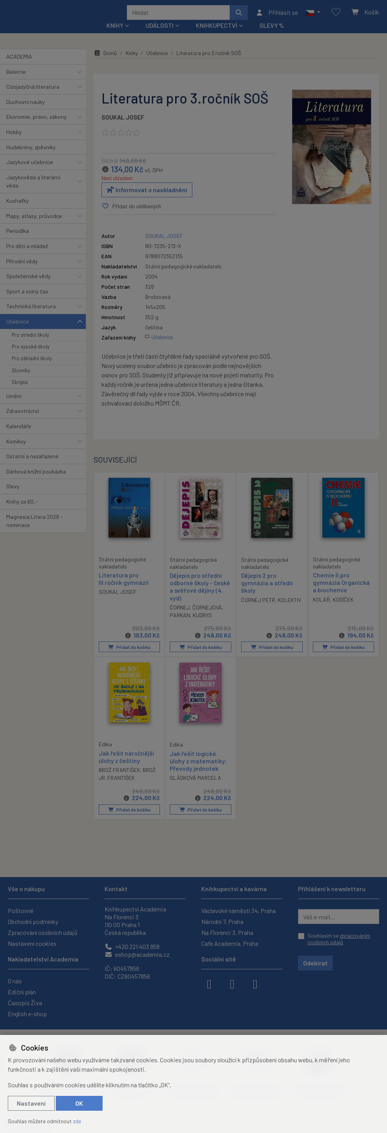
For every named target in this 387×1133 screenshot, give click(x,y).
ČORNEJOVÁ (207, 618)
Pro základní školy (32, 369)
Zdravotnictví (22, 421)
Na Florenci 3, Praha (227, 932)
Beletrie (16, 82)
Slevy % (271, 35)
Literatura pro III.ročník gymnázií (124, 589)
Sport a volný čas (27, 301)
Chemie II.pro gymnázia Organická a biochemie (341, 593)
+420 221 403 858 (132, 946)
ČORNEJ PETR (258, 610)
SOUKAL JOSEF (122, 127)
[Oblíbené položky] (336, 17)
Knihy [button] (115, 35)
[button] (312, 17)
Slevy (13, 496)
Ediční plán (22, 991)
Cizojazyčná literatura (32, 97)
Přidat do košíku (129, 657)
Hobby (14, 142)
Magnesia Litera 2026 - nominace (34, 531)
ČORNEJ (180, 618)
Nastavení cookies (32, 943)
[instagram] (232, 983)
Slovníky (21, 381)
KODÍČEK (343, 610)
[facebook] (209, 983)
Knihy (132, 63)
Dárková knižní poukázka (36, 482)
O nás (15, 981)
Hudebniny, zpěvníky (31, 157)
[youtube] (255, 983)
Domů (105, 63)
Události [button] (160, 35)
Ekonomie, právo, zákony (36, 127)
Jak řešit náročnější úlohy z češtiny (126, 767)
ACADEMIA (19, 67)
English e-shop (27, 1013)
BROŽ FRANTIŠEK (119, 780)
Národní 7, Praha (222, 921)
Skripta (20, 393)
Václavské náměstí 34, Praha (238, 910)
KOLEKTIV (289, 610)
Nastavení (31, 1103)
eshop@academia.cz (137, 954)
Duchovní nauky (25, 112)
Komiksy (16, 451)
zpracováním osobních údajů (338, 939)
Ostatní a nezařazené (32, 466)
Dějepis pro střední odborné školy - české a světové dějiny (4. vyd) (200, 597)
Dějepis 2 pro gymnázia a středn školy (267, 593)
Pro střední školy (30, 345)
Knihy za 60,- (21, 512)
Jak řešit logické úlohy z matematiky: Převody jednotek (198, 771)
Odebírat (315, 963)
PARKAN (180, 625)
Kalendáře (18, 436)
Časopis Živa (25, 1002)
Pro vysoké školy (31, 357)
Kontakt (116, 888)
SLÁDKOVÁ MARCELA (195, 788)
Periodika (17, 241)
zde (77, 1121)
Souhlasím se (338, 939)
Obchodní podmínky (33, 921)
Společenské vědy (28, 286)
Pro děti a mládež (27, 256)
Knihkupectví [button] (216, 35)
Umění (13, 406)
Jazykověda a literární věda (33, 192)
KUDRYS (202, 625)
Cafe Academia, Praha (229, 943)
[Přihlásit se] (277, 17)
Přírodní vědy (22, 271)
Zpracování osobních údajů (43, 932)
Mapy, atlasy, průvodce (34, 226)
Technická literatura (31, 316)
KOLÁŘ (321, 610)
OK (79, 1103)
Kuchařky (17, 211)
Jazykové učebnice (29, 172)
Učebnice (17, 332)
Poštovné (21, 910)
